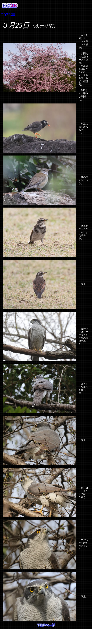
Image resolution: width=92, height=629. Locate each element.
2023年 (8, 14)
